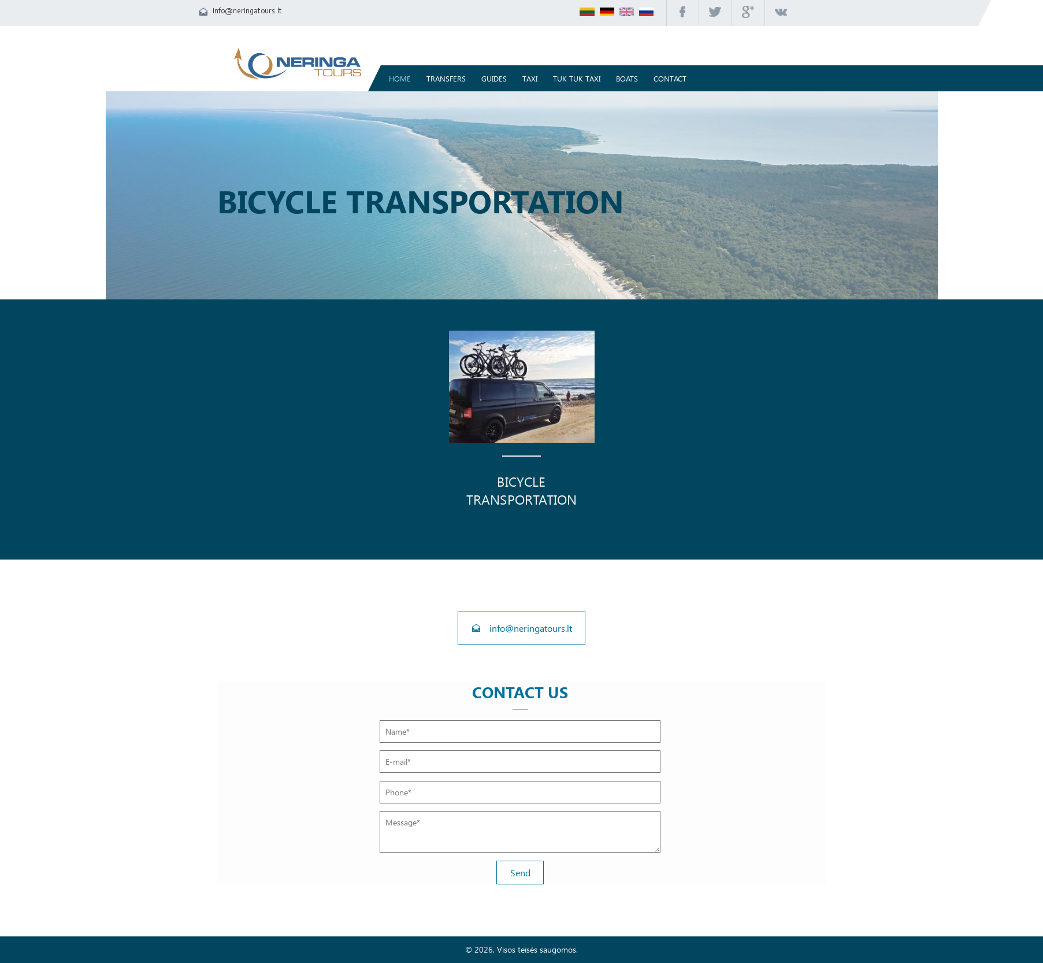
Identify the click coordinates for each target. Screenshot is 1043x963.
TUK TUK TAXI (576, 78)
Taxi (529, 78)
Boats (627, 78)
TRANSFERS (446, 78)
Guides (494, 78)
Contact (670, 78)
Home (400, 78)
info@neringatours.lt (247, 11)
